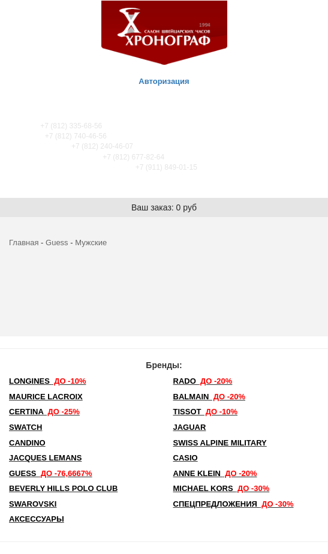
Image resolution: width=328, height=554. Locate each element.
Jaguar (189, 427)
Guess (57, 242)
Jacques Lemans (45, 457)
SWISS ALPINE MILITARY (220, 442)
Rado (203, 381)
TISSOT (205, 411)
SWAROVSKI (32, 503)
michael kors (221, 488)
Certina (44, 411)
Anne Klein (215, 473)
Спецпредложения (233, 503)
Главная (23, 242)
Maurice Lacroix (46, 396)
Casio (185, 457)
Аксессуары (36, 518)
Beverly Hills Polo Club (63, 488)
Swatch (25, 427)
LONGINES (47, 381)
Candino (27, 442)
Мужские (91, 242)
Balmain (209, 396)
